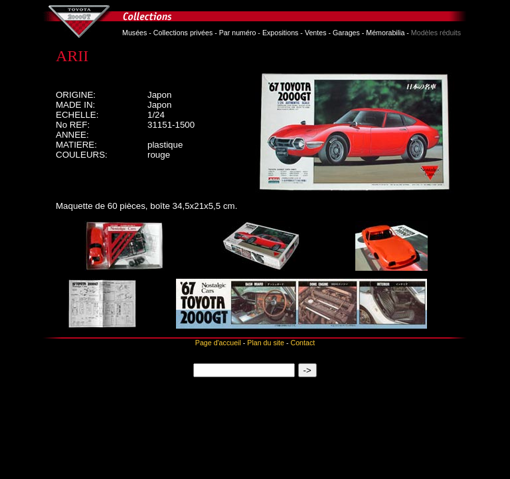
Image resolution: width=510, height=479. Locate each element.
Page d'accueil (218, 343)
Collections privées (182, 33)
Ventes (316, 33)
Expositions (280, 33)
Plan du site (265, 343)
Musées (134, 33)
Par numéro (237, 33)
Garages (346, 33)
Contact (302, 343)
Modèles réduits (436, 33)
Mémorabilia (385, 33)
